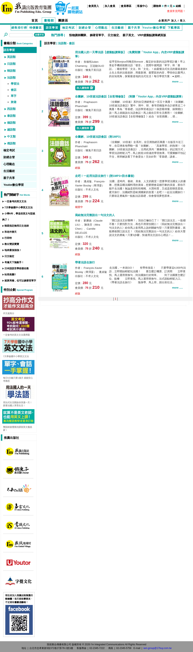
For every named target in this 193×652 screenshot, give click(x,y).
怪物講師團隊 (77, 35)
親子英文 (128, 35)
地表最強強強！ (12, 250)
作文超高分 (8, 313)
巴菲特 (8, 238)
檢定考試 (68, 27)
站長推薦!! (10, 274)
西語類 (11, 108)
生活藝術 (118, 27)
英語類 (11, 56)
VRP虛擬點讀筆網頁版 (152, 35)
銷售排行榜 (19, 27)
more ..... (177, 81)
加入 (174, 20)
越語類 (11, 129)
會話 (13, 89)
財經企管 (85, 27)
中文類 (11, 136)
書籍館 (49, 20)
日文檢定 (113, 35)
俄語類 (11, 143)
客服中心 (142, 6)
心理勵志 (101, 27)
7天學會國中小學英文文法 (18, 207)
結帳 (178, 6)
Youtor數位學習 (153, 27)
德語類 (11, 122)
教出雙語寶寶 (11, 244)
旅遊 (13, 102)
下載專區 (174, 27)
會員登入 (93, 6)
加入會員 (110, 6)
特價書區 (35, 27)
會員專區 (126, 6)
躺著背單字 (97, 35)
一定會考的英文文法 (15, 201)
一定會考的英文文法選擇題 (16, 335)
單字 (13, 95)
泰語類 (11, 115)
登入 (183, 20)
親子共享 (134, 27)
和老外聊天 (10, 231)
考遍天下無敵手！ (14, 262)
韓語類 (11, 70)
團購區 (63, 20)
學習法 (15, 83)
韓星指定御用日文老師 (16, 225)
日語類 (11, 63)
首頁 (34, 20)
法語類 (11, 77)
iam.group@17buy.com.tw (157, 648)
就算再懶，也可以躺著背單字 (20, 280)
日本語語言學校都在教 (16, 268)
